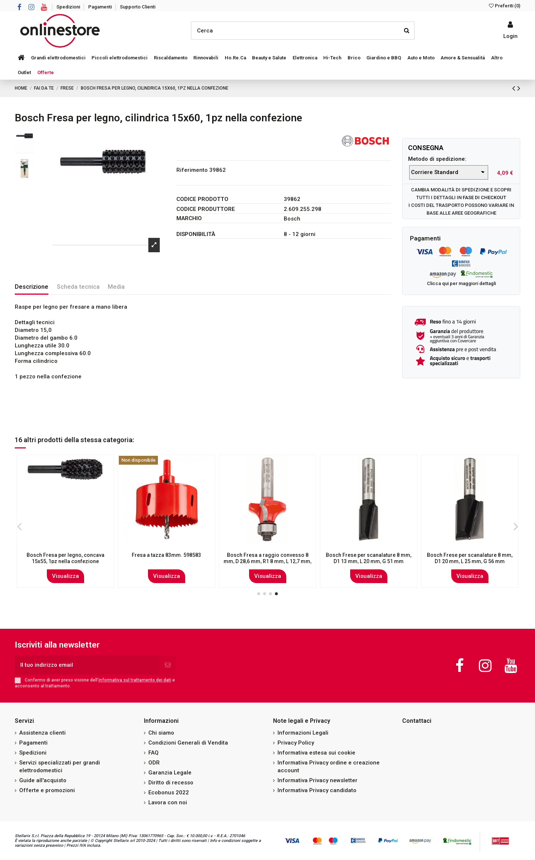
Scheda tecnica (78, 286)
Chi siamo (161, 732)
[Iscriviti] (167, 665)
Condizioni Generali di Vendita (188, 742)
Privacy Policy (295, 742)
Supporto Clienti (137, 7)
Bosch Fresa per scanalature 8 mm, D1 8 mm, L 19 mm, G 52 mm (65, 558)
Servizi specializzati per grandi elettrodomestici (59, 766)
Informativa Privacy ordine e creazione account (328, 766)
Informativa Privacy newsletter (317, 780)
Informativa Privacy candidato (316, 790)
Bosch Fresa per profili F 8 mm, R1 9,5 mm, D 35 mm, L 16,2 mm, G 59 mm (166, 561)
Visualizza (65, 576)
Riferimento (192, 170)
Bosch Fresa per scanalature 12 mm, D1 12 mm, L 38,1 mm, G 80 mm (470, 558)
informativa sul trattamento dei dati (135, 680)
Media (116, 286)
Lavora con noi (167, 802)
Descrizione (31, 286)
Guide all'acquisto (42, 780)
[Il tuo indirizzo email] (87, 665)
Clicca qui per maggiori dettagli (461, 283)
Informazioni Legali (302, 732)
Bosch (292, 218)
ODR (154, 762)
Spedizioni (68, 7)
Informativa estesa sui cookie (316, 752)
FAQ (153, 752)
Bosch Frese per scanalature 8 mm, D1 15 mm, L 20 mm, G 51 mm (368, 558)
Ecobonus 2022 (168, 792)
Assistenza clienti (42, 732)
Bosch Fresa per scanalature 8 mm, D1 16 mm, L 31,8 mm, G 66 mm (267, 558)
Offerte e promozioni (47, 790)
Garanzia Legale (169, 772)
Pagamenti (100, 7)
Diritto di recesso (170, 782)
